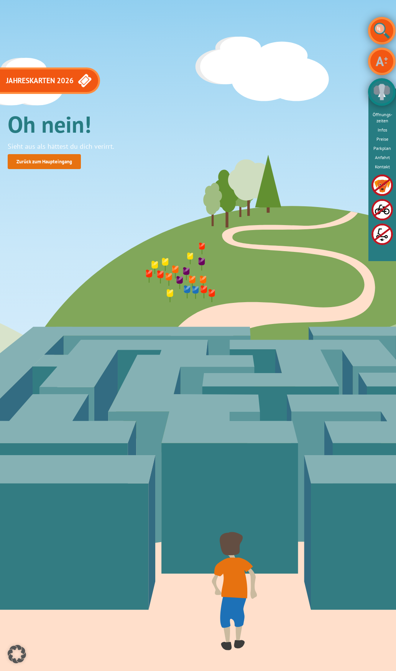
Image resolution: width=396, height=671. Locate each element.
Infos (382, 130)
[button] (17, 654)
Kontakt (382, 166)
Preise (382, 139)
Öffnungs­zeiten (382, 117)
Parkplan (382, 148)
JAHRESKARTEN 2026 (49, 80)
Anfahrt (382, 157)
